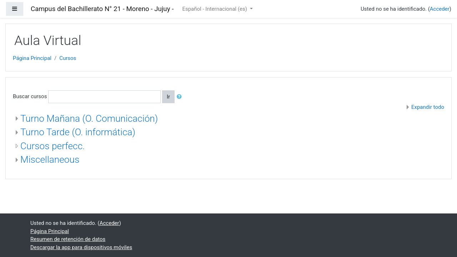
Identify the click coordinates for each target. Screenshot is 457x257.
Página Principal (32, 58)
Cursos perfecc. (52, 146)
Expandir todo (427, 107)
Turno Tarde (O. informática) (77, 132)
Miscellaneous (49, 159)
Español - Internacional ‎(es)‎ (215, 9)
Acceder (440, 9)
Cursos (67, 58)
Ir (168, 97)
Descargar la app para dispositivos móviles (81, 247)
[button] (180, 96)
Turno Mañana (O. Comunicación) (89, 118)
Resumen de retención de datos (67, 239)
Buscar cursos (30, 96)
